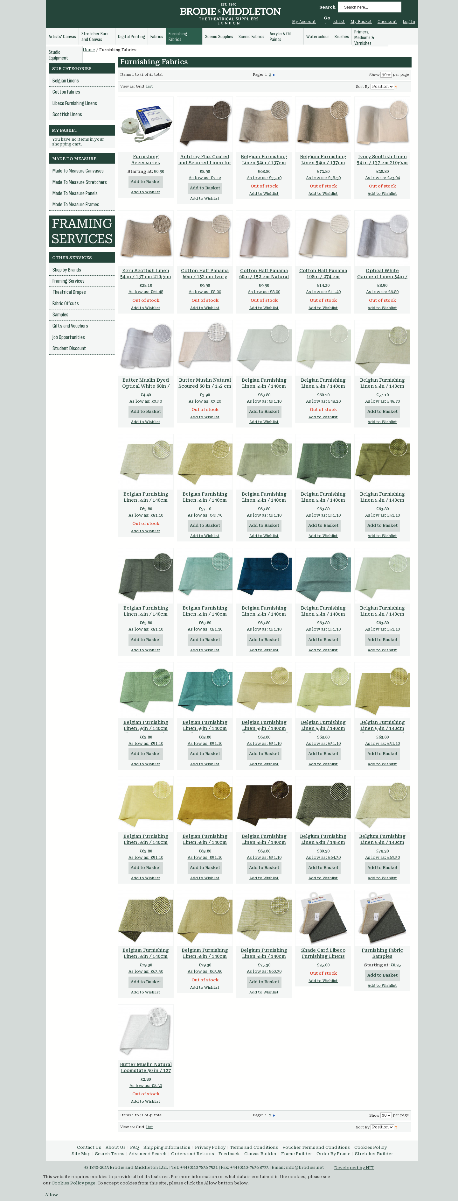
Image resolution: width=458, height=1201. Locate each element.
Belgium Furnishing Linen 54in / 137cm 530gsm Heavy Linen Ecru (323, 165)
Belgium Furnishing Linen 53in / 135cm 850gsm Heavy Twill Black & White (323, 845)
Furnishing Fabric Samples (382, 953)
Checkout (387, 21)
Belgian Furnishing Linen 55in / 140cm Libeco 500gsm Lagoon (205, 731)
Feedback (229, 1153)
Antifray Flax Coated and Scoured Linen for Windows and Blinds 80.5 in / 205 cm (204, 165)
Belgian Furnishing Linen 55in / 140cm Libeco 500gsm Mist (145, 728)
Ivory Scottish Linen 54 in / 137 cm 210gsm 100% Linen (382, 162)
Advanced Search (148, 1153)
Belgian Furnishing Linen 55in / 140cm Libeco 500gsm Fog (382, 614)
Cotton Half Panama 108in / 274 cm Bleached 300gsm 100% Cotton (323, 279)
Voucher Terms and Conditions (316, 1147)
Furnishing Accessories (145, 159)
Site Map (81, 1153)
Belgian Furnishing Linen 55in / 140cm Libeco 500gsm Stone (264, 500)
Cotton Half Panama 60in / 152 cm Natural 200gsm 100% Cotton (264, 276)
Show (374, 75)
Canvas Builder (260, 1153)
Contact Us (89, 1147)
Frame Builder (296, 1153)
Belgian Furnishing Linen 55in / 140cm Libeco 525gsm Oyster (323, 386)
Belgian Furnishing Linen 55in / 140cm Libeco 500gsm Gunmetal (323, 503)
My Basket (361, 21)
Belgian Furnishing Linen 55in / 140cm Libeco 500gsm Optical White (264, 389)
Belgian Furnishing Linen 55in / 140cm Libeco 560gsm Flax (205, 500)
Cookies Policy (370, 1147)
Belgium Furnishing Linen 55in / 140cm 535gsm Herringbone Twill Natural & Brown (146, 959)
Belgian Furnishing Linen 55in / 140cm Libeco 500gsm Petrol (264, 614)
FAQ (134, 1147)
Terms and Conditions (254, 1147)
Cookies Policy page (73, 1183)
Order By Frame (333, 1153)
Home (89, 50)
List (149, 86)
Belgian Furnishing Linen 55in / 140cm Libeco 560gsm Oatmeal (145, 503)
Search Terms (109, 1153)
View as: (127, 86)
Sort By (363, 87)
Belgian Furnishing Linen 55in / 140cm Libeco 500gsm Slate (323, 614)
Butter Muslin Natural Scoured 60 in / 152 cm (204, 383)
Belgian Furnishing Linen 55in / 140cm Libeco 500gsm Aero (204, 614)
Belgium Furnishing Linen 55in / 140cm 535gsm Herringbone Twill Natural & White (382, 845)
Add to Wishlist (145, 192)
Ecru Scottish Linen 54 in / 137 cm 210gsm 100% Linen (145, 276)
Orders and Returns (192, 1153)
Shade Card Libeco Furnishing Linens (323, 953)
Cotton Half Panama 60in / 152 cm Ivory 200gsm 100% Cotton (205, 276)
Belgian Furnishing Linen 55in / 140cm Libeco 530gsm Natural (382, 389)
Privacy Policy (210, 1147)
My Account (304, 21)
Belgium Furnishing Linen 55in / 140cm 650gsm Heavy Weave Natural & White (264, 959)
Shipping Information (167, 1147)
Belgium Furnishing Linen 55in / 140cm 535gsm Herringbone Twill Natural (205, 959)
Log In (409, 21)
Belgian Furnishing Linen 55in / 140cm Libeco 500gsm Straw (146, 842)
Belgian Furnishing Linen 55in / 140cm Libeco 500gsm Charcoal (145, 617)
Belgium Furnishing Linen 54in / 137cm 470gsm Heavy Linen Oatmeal (264, 165)
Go (327, 18)
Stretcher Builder (374, 1153)
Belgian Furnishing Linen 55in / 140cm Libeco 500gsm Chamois (205, 845)
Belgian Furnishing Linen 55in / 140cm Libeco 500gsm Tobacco (264, 845)
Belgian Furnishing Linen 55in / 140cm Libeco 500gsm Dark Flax (382, 731)
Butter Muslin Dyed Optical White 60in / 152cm (146, 386)
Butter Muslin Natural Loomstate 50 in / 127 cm (146, 1070)
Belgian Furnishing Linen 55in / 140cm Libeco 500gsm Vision (382, 500)
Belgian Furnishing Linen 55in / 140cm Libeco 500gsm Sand (264, 728)
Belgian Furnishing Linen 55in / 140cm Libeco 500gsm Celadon (323, 731)
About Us (116, 1147)
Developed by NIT (354, 1167)
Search (327, 7)
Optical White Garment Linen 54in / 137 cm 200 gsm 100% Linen (382, 279)
